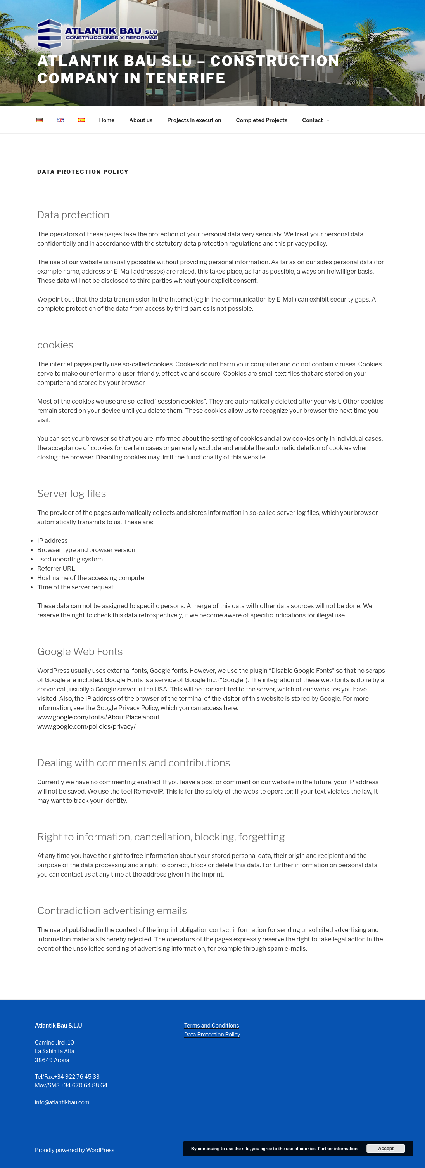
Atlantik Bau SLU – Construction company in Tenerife (188, 69)
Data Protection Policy (212, 1034)
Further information (338, 1148)
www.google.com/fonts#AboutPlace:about (98, 717)
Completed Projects (262, 120)
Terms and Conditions (211, 1025)
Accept (386, 1148)
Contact (316, 120)
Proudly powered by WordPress (74, 1150)
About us (140, 120)
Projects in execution (194, 120)
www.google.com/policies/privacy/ (86, 726)
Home (107, 120)
